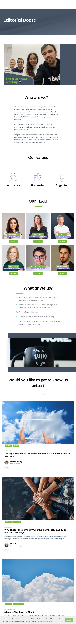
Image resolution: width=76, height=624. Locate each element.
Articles (13, 241)
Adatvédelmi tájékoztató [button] (45, 621)
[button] (72, 4)
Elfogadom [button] (69, 620)
